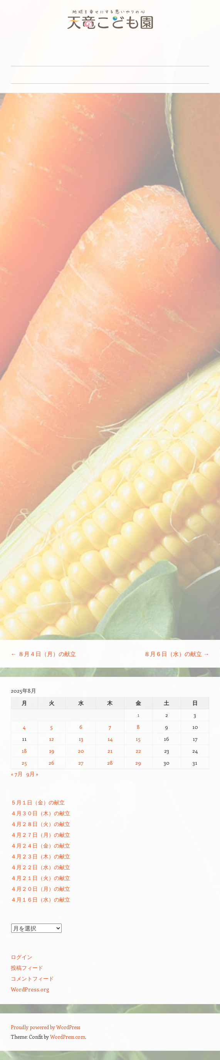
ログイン (21, 957)
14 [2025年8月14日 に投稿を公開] (110, 738)
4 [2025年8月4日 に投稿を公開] (24, 726)
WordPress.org (30, 989)
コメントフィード (32, 978)
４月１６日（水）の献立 (40, 899)
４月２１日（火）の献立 (40, 878)
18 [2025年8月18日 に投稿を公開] (24, 750)
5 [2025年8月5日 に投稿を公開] (51, 726)
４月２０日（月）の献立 (40, 888)
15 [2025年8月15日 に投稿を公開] (138, 738)
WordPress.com (67, 1036)
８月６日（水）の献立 (176, 654)
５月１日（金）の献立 (38, 802)
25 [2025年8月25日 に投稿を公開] (24, 762)
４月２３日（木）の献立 (40, 856)
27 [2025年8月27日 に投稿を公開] (81, 762)
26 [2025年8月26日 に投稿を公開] (51, 762)
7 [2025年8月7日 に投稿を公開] (110, 726)
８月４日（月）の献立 (43, 654)
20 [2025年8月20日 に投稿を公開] (81, 750)
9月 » (32, 773)
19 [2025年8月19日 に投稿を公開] (51, 750)
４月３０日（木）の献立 (40, 813)
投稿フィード (27, 967)
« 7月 (17, 773)
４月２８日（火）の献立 (40, 824)
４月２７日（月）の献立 (40, 834)
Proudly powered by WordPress (45, 1027)
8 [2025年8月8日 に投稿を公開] (138, 726)
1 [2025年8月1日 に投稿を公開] (138, 714)
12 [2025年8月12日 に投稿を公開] (51, 738)
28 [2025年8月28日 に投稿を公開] (110, 762)
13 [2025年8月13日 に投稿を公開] (81, 738)
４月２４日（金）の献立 (40, 845)
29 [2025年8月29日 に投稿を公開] (138, 762)
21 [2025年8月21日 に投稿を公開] (110, 750)
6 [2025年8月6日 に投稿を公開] (80, 726)
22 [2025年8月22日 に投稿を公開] (138, 750)
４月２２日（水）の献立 (40, 867)
